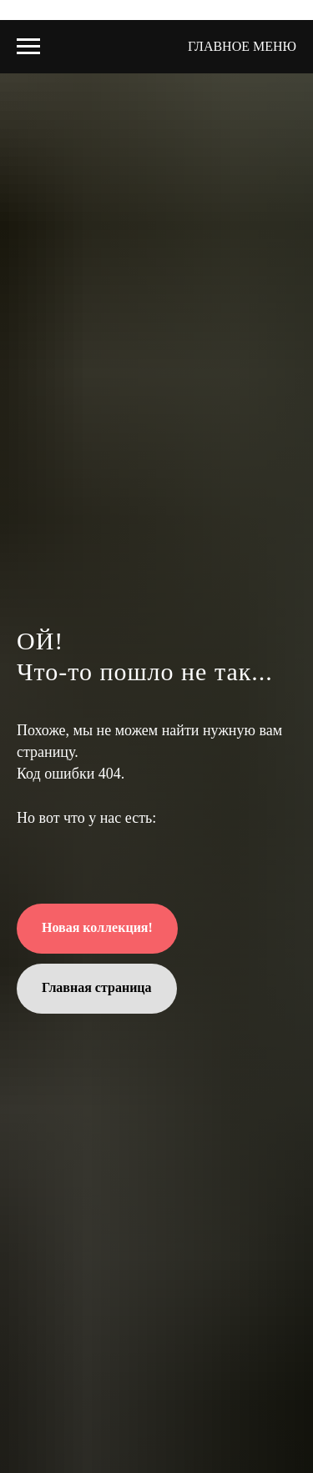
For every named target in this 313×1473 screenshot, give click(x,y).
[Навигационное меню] (28, 46)
